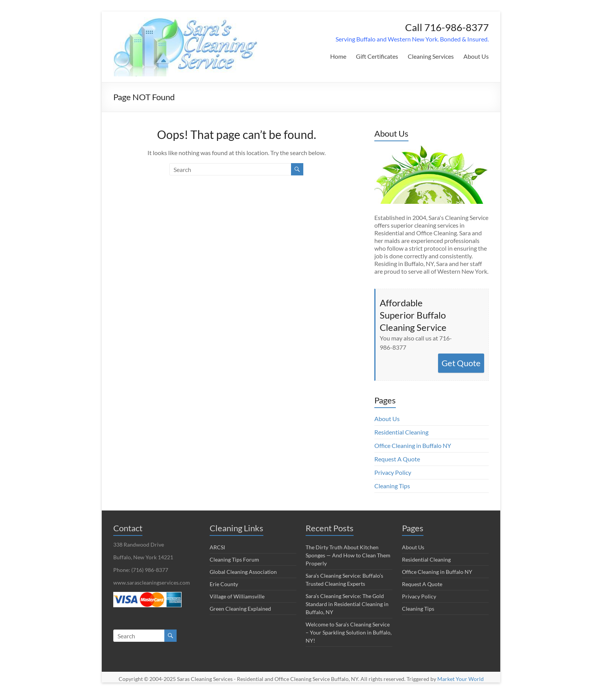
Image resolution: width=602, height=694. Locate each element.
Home (338, 56)
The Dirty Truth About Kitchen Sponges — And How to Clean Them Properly (348, 555)
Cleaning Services (431, 56)
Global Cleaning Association (243, 571)
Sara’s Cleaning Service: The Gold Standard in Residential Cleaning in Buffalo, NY (347, 604)
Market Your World (460, 679)
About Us (476, 56)
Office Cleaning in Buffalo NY (412, 445)
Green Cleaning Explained (240, 608)
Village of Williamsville (237, 596)
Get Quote (461, 363)
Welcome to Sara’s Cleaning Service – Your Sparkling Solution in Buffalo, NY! (349, 632)
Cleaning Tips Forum (234, 559)
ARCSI (217, 547)
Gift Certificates (377, 56)
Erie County (224, 584)
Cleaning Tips (392, 485)
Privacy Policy (392, 472)
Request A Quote (397, 459)
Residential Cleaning (401, 432)
